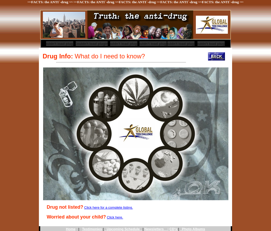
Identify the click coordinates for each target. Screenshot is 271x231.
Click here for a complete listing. (108, 207)
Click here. (115, 217)
